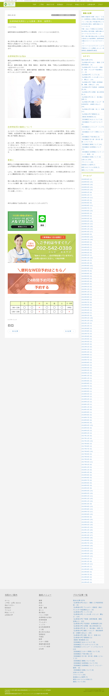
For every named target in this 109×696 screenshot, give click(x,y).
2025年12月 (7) (87, 195)
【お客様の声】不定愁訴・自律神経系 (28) (93, 88)
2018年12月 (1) (87, 404)
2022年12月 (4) (87, 289)
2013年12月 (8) (87, 561)
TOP (34, 4)
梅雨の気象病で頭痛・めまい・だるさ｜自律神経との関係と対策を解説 (93, 18)
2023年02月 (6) (87, 284)
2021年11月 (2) (87, 323)
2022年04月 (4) (87, 310)
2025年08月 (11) (87, 205)
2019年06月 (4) (87, 388)
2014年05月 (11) (87, 548)
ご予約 (41, 4)
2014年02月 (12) (87, 556)
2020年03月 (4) (87, 367)
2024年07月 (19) (87, 239)
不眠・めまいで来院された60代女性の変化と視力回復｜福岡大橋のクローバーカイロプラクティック (93, 31)
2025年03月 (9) (87, 218)
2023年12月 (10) (87, 257)
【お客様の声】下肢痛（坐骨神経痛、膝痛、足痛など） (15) (92, 83)
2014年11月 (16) (87, 532)
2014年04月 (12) (87, 551)
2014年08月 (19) (87, 540)
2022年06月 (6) (87, 305)
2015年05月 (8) (87, 517)
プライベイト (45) (87, 162)
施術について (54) (87, 170)
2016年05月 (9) (87, 485)
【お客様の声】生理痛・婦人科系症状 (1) (93, 93)
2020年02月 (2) (87, 370)
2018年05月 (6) (87, 422)
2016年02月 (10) (87, 493)
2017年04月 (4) (87, 456)
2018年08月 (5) (87, 415)
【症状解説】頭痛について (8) (91, 157)
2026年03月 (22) (87, 187)
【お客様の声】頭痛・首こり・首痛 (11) (93, 110)
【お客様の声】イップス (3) (91, 74)
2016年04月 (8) (87, 488)
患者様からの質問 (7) (88, 164)
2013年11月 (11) (87, 564)
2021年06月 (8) (87, 336)
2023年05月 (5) (87, 276)
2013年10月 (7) (87, 566)
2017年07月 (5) (87, 449)
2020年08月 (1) (87, 357)
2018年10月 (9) (87, 409)
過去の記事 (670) (87, 60)
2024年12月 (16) (87, 226)
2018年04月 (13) (87, 425)
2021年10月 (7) (87, 326)
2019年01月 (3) (87, 401)
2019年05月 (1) (87, 391)
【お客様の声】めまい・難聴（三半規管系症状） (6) (93, 64)
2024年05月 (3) (87, 244)
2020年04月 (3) (87, 365)
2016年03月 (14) (87, 490)
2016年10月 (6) (87, 472)
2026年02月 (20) (87, 189)
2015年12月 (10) (87, 498)
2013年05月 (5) (87, 579)
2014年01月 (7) (87, 558)
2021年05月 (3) (87, 339)
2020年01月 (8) (87, 373)
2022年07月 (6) (87, 302)
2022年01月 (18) (87, 318)
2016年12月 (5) (87, 467)
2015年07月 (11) (87, 511)
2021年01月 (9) (87, 346)
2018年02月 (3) (87, 430)
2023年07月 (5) (87, 271)
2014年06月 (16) (87, 545)
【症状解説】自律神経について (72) (91, 148)
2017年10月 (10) (87, 441)
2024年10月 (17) (87, 231)
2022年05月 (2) (87, 307)
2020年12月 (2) (87, 349)
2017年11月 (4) (87, 438)
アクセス (69, 4)
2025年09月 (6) (87, 203)
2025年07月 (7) (87, 208)
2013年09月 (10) (87, 569)
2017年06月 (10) (87, 451)
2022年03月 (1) (87, 312)
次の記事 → (69, 331)
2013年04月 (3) (87, 582)
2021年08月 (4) (87, 331)
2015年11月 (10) (87, 501)
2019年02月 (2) (87, 399)
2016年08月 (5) (87, 477)
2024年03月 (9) (87, 250)
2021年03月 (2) (87, 341)
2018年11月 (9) (87, 407)
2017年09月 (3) (87, 443)
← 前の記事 (13, 331)
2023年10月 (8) (87, 263)
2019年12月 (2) (87, 375)
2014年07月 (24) (87, 543)
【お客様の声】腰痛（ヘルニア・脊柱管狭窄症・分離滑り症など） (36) (93, 104)
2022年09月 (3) (87, 297)
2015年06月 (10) (87, 514)
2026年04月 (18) (87, 184)
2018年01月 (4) (87, 433)
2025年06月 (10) (87, 210)
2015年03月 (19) (87, 522)
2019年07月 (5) (87, 386)
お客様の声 (91, 4)
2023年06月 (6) (87, 273)
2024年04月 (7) (87, 247)
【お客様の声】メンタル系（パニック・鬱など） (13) (93, 78)
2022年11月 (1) (87, 291)
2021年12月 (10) (87, 320)
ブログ (100, 4)
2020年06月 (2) (87, 362)
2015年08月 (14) (87, 509)
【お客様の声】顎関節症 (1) (91, 114)
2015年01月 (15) (87, 527)
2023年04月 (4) (87, 278)
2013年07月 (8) (87, 574)
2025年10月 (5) (87, 200)
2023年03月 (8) (87, 281)
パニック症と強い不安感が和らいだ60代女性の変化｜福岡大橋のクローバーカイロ (93, 24)
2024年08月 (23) (87, 237)
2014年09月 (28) (87, 537)
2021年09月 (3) (87, 328)
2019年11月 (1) (87, 378)
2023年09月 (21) (87, 265)
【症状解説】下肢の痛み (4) (91, 137)
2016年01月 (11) (87, 496)
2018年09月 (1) (87, 412)
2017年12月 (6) (87, 435)
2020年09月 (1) (87, 354)
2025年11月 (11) (87, 197)
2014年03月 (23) (87, 553)
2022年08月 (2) (87, 299)
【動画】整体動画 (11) (89, 116)
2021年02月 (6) (87, 344)
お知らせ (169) (86, 159)
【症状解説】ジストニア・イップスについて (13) (93, 128)
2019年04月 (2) (87, 394)
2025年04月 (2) (87, 216)
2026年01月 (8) (87, 192)
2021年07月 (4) (87, 333)
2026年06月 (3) (87, 179)
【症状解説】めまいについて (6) (92, 119)
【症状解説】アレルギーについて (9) (92, 123)
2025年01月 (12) (87, 224)
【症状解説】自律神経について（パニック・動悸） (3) (93, 153)
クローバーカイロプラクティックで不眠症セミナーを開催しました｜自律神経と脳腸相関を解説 (93, 48)
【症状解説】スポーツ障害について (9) (93, 133)
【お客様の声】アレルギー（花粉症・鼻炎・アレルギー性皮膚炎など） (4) (92, 70)
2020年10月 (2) (87, 352)
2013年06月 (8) (87, 577)
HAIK (103, 691)
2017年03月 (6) (87, 459)
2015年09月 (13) (87, 506)
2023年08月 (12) (87, 268)
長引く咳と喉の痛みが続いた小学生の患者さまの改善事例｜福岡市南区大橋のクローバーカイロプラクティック (93, 40)
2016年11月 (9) (87, 470)
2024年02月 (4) (87, 252)
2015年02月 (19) (87, 524)
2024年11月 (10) (87, 229)
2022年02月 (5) (87, 315)
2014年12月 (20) (87, 530)
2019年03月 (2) (87, 396)
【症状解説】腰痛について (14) (92, 144)
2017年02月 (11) (87, 462)
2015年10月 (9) (87, 503)
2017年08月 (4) (87, 446)
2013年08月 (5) (87, 572)
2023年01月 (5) (87, 286)
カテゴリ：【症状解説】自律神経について (63, 15)
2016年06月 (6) (87, 483)
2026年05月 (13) (87, 182)
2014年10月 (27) (87, 535)
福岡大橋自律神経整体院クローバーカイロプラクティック (29, 690)
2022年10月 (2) (87, 294)
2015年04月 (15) (87, 519)
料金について (79, 4)
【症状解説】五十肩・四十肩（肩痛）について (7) (92, 140)
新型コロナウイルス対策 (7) (91, 167)
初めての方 (50, 4)
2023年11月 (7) (87, 260)
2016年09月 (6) (87, 475)
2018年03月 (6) (87, 428)
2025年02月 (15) (87, 221)
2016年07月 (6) (87, 480)
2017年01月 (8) (87, 464)
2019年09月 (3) (87, 381)
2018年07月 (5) (87, 417)
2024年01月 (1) (87, 255)
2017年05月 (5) (87, 454)
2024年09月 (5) (87, 234)
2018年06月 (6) (87, 420)
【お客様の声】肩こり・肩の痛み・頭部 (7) (93, 98)
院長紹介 (60, 4)
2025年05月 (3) (87, 213)
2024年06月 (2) (87, 242)
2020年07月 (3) (87, 360)
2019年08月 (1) (87, 383)
